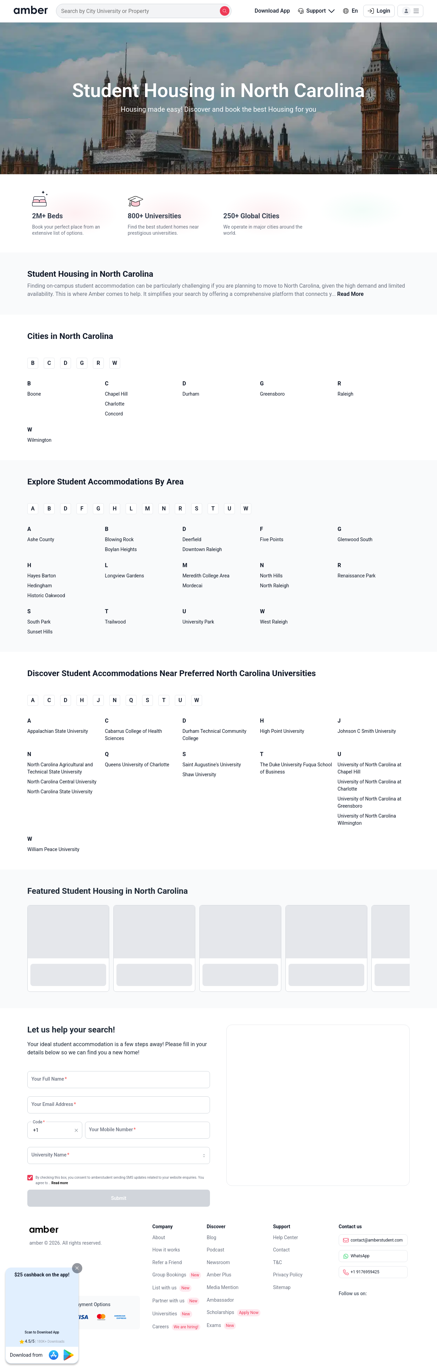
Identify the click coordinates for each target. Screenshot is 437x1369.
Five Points (271, 539)
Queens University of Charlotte (137, 764)
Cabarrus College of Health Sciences (133, 734)
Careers (160, 1326)
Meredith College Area (205, 575)
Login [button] (379, 11)
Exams (214, 1325)
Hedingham (39, 585)
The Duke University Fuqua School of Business (296, 768)
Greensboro (272, 394)
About (158, 1237)
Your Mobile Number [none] (112, 1129)
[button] (77, 1268)
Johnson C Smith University (367, 731)
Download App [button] (267, 11)
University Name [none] (50, 1155)
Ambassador (220, 1300)
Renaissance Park (357, 575)
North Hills (271, 575)
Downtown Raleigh (202, 549)
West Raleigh (274, 622)
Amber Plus (219, 1274)
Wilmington (39, 440)
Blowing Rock (119, 539)
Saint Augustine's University (211, 764)
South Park (39, 622)
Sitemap (282, 1287)
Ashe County (40, 539)
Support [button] (316, 11)
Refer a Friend (167, 1262)
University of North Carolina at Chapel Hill (369, 768)
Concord (114, 413)
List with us (164, 1287)
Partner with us (168, 1300)
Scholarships (220, 1312)
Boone (34, 394)
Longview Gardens (124, 575)
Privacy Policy (287, 1274)
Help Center (285, 1237)
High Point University (282, 731)
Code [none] (38, 1127)
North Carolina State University (60, 791)
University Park (198, 622)
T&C (277, 1262)
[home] (31, 11)
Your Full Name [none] (49, 1079)
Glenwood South (355, 539)
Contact (281, 1249)
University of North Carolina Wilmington (367, 819)
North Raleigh (274, 585)
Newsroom (218, 1262)
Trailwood (115, 622)
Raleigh (345, 394)
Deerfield (191, 539)
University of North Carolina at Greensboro (369, 802)
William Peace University (53, 849)
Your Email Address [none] (53, 1104)
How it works (166, 1249)
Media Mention (222, 1287)
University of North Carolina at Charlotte (369, 785)
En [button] (350, 11)
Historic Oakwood (46, 595)
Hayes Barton (41, 575)
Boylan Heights (121, 549)
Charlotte (114, 404)
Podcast (215, 1249)
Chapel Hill (116, 394)
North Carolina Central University (62, 781)
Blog (211, 1237)
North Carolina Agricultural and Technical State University (60, 768)
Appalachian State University (57, 731)
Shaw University (199, 774)
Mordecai (192, 585)
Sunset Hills (40, 631)
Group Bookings (169, 1274)
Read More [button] (350, 294)
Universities (164, 1313)
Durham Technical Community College (214, 734)
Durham (190, 394)
